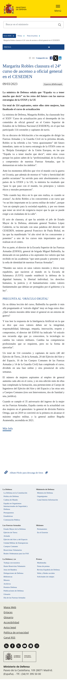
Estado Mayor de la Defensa (15, 529)
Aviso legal (10, 627)
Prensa (20, 36)
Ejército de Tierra (10, 532)
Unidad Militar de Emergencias (16, 543)
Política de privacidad (16, 632)
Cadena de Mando (11, 500)
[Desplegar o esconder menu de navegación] (58, 8)
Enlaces (8, 612)
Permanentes (42, 529)
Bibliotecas (8, 577)
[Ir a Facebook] (13, 645)
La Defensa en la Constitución (15, 493)
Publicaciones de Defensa (14, 591)
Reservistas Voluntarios (13, 550)
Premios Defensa (10, 587)
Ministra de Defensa (45, 493)
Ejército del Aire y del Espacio (15, 539)
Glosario (7, 594)
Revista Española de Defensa (48, 570)
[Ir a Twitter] (19, 645)
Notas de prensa (32, 36)
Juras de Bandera (10, 570)
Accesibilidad (11, 622)
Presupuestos (9, 513)
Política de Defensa (11, 496)
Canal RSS (9, 637)
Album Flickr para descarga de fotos (26, 472)
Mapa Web (10, 607)
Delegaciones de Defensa (13, 573)
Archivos (7, 584)
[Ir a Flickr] (31, 645)
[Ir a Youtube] (25, 645)
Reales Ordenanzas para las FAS (16, 553)
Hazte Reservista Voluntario (14, 566)
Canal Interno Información (47, 500)
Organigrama (42, 496)
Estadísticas (8, 516)
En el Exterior (42, 532)
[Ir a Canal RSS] (7, 645)
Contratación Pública (12, 520)
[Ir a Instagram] (37, 645)
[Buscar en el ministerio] (30, 24)
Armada (7, 536)
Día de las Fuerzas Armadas (14, 598)
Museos (7, 580)
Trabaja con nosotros (12, 563)
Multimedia (41, 563)
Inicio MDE (7, 36)
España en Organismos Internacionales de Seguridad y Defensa (16, 506)
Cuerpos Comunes (11, 546)
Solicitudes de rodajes (45, 577)
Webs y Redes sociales (46, 573)
